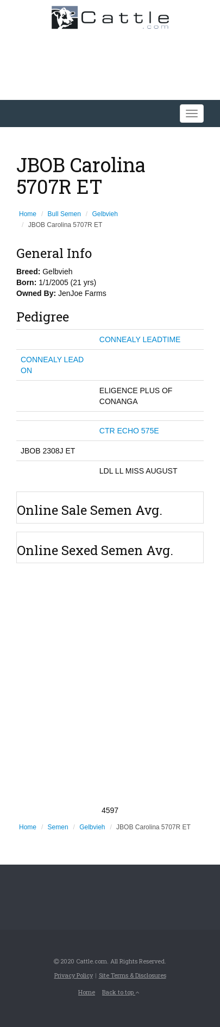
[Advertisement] (110, 684)
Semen (58, 827)
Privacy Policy (73, 975)
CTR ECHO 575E (129, 430)
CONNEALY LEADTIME (140, 339)
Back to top (120, 992)
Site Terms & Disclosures (132, 975)
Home (27, 214)
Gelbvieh (105, 214)
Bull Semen (64, 214)
